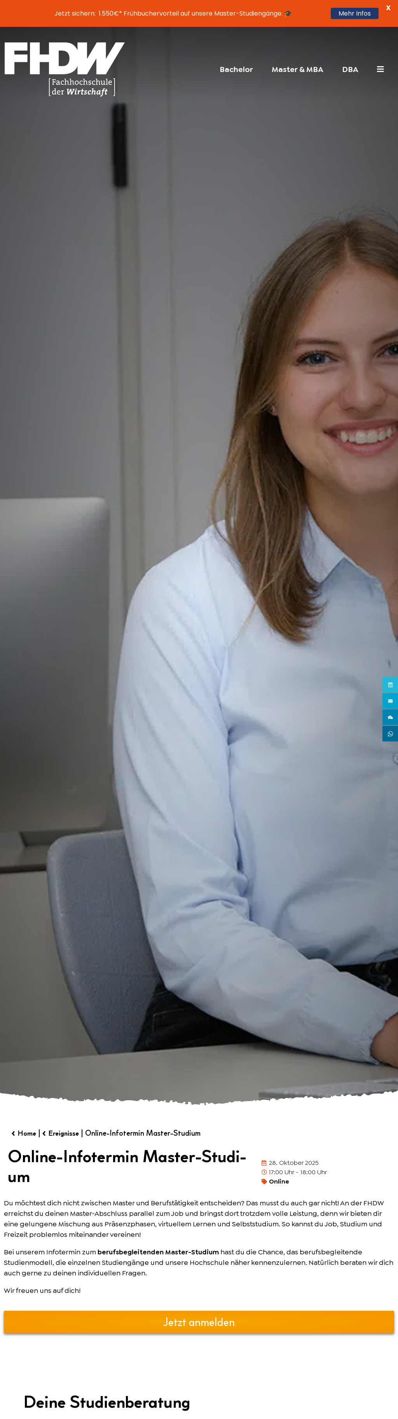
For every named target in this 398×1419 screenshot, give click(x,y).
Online (279, 1182)
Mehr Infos (355, 13)
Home (28, 1133)
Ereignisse (68, 1133)
